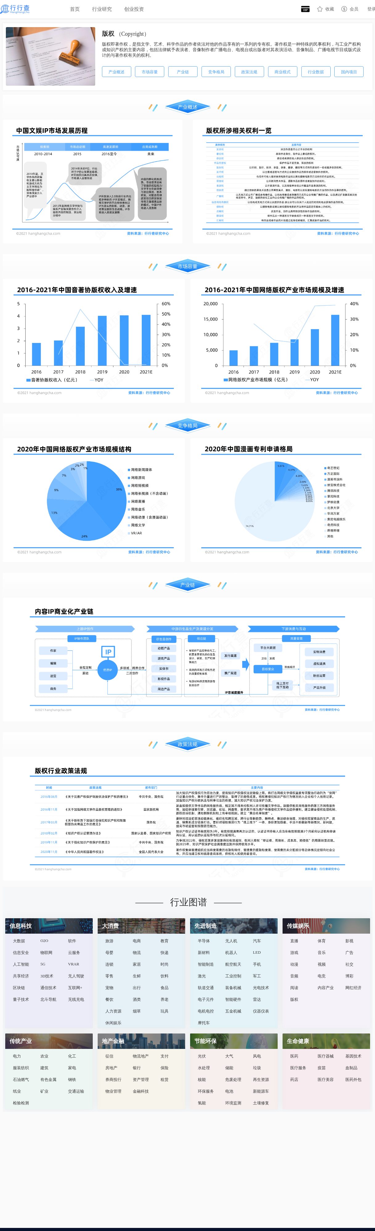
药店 (294, 1079)
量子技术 (21, 999)
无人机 (231, 941)
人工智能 (21, 964)
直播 (294, 941)
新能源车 (261, 1091)
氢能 (202, 1103)
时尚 (165, 964)
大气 (229, 1056)
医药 (294, 1056)
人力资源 (113, 1011)
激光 (202, 976)
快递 (165, 952)
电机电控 (206, 1011)
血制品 (351, 1068)
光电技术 (261, 987)
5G (42, 964)
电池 (229, 1091)
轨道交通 (206, 987)
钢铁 (72, 1079)
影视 (349, 941)
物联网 (46, 952)
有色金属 (48, 1079)
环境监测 (233, 1103)
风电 (257, 1056)
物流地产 (141, 1056)
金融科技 (141, 1091)
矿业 (44, 1091)
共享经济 (21, 976)
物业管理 (113, 1091)
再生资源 (261, 1079)
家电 (72, 1068)
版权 (294, 999)
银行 (137, 1068)
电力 (17, 1056)
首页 (75, 9)
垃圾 (257, 1068)
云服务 (74, 952)
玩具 (165, 1011)
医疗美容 (326, 1079)
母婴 (109, 952)
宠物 (109, 987)
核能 (202, 1079)
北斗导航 (48, 999)
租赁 (165, 1079)
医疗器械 (326, 1056)
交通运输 (76, 1091)
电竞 (322, 976)
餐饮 (109, 999)
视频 (322, 964)
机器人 (231, 952)
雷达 (257, 999)
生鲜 (137, 976)
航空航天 (233, 964)
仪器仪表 (261, 1011)
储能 (229, 1068)
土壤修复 (261, 1103)
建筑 (44, 1068)
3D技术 (46, 976)
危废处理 (233, 1079)
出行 (137, 987)
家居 (137, 964)
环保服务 (206, 1091)
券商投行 (113, 1079)
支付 (165, 1056)
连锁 (109, 964)
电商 (137, 941)
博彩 (349, 976)
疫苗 (322, 1068)
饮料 (165, 976)
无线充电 (76, 999)
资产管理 (141, 1079)
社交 (349, 964)
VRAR (73, 964)
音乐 (322, 952)
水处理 (204, 1068)
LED (257, 952)
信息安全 (21, 952)
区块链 (19, 987)
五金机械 (233, 1011)
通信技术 (48, 987)
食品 (165, 987)
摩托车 (204, 1023)
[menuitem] (75, 9)
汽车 (257, 941)
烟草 (137, 1011)
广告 (349, 952)
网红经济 (353, 987)
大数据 (19, 941)
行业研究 (102, 9)
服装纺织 (21, 1068)
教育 (165, 941)
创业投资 (134, 9)
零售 (109, 976)
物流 (137, 952)
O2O (44, 940)
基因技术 (353, 1056)
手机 (257, 964)
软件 (72, 941)
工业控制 (233, 976)
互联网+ (75, 987)
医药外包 (353, 1079)
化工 (72, 1056)
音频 (294, 976)
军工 (257, 976)
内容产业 (326, 987)
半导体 (204, 941)
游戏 (294, 952)
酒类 (137, 999)
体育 (322, 941)
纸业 (17, 1091)
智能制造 (206, 964)
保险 (165, 1068)
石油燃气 (21, 1079)
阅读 (294, 987)
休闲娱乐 (113, 1023)
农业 (44, 1056)
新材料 (204, 952)
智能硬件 (233, 999)
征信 (109, 1056)
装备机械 (233, 987)
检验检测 (21, 1103)
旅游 (109, 941)
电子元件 (206, 999)
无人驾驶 (76, 976)
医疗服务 (298, 1068)
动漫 (294, 964)
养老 (165, 999)
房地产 (111, 1068)
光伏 (202, 1056)
